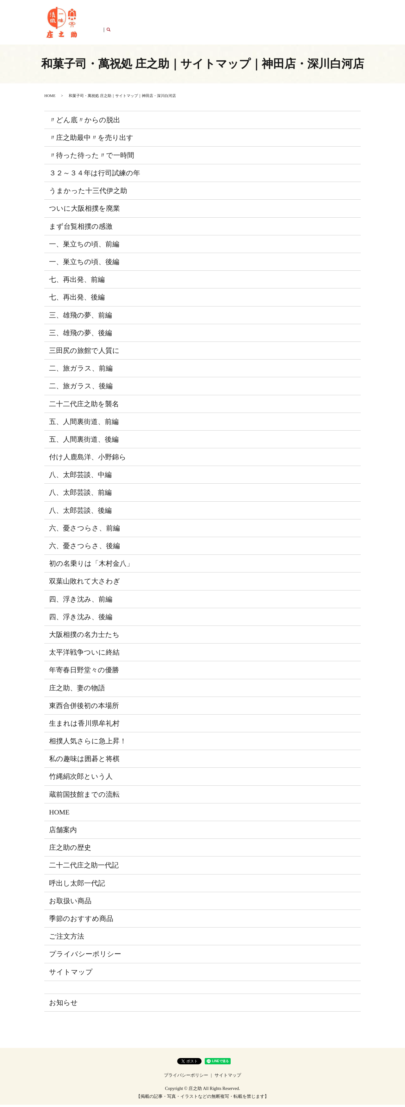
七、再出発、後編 (77, 299)
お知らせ (63, 1004)
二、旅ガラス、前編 (81, 370)
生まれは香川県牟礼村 (84, 725)
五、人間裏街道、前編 (84, 423)
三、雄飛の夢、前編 (80, 317)
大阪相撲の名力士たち (84, 637)
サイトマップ (71, 974)
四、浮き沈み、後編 (80, 619)
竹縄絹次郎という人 (81, 779)
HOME (98, 23)
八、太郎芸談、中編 (80, 477)
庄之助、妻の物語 (77, 690)
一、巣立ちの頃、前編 (84, 246)
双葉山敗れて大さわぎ (84, 583)
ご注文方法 (316, 23)
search (356, 23)
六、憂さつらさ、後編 (84, 548)
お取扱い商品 (242, 23)
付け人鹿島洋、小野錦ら (87, 459)
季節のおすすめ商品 (280, 23)
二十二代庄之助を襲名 (84, 406)
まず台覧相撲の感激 (81, 228)
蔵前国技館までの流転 (84, 796)
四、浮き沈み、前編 (80, 601)
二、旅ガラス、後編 (81, 388)
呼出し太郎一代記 (207, 23)
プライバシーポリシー (85, 956)
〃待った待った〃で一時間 (91, 157)
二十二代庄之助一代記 (163, 23)
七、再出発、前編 (77, 282)
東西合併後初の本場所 (84, 707)
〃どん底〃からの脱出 (84, 122)
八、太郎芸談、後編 (80, 512)
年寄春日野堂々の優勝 (84, 672)
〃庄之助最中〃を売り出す (91, 139)
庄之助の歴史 (123, 23)
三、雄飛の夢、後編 (80, 335)
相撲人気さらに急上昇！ (88, 743)
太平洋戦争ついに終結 (84, 654)
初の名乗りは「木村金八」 (91, 566)
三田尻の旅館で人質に (84, 353)
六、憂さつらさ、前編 (84, 530)
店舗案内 (340, 23)
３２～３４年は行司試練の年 (94, 175)
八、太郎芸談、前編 (80, 495)
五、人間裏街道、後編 (84, 441)
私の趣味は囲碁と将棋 (84, 761)
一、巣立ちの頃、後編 (84, 264)
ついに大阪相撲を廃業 (84, 211)
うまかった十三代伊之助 (88, 193)
